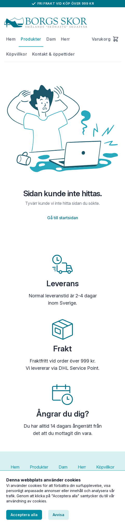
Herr (65, 39)
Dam (51, 39)
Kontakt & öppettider (53, 54)
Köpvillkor (16, 54)
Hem (11, 39)
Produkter (31, 39)
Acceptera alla (24, 514)
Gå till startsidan (62, 217)
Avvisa (58, 514)
